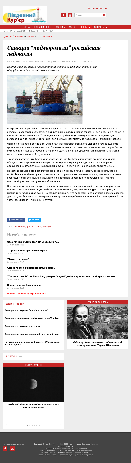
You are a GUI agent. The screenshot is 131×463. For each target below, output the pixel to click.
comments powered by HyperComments (26, 293)
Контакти (100, 27)
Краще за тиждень (98, 302)
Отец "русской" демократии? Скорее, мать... (33, 241)
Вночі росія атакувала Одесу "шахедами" (26, 310)
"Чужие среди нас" (18, 259)
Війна (27, 27)
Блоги (85, 27)
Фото (73, 27)
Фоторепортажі (33, 365)
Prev (6, 425)
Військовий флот (42, 27)
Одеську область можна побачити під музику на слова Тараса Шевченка (97, 344)
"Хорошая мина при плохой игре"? (27, 250)
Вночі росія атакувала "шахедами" (23, 326)
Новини (60, 27)
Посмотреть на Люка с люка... (24, 285)
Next (60, 425)
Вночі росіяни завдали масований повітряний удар (32, 334)
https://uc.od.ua (25, 15)
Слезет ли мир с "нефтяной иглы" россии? (31, 267)
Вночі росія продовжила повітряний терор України (32, 318)
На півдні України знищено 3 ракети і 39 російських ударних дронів (32, 343)
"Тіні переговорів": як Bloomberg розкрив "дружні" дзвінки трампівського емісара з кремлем (61, 276)
